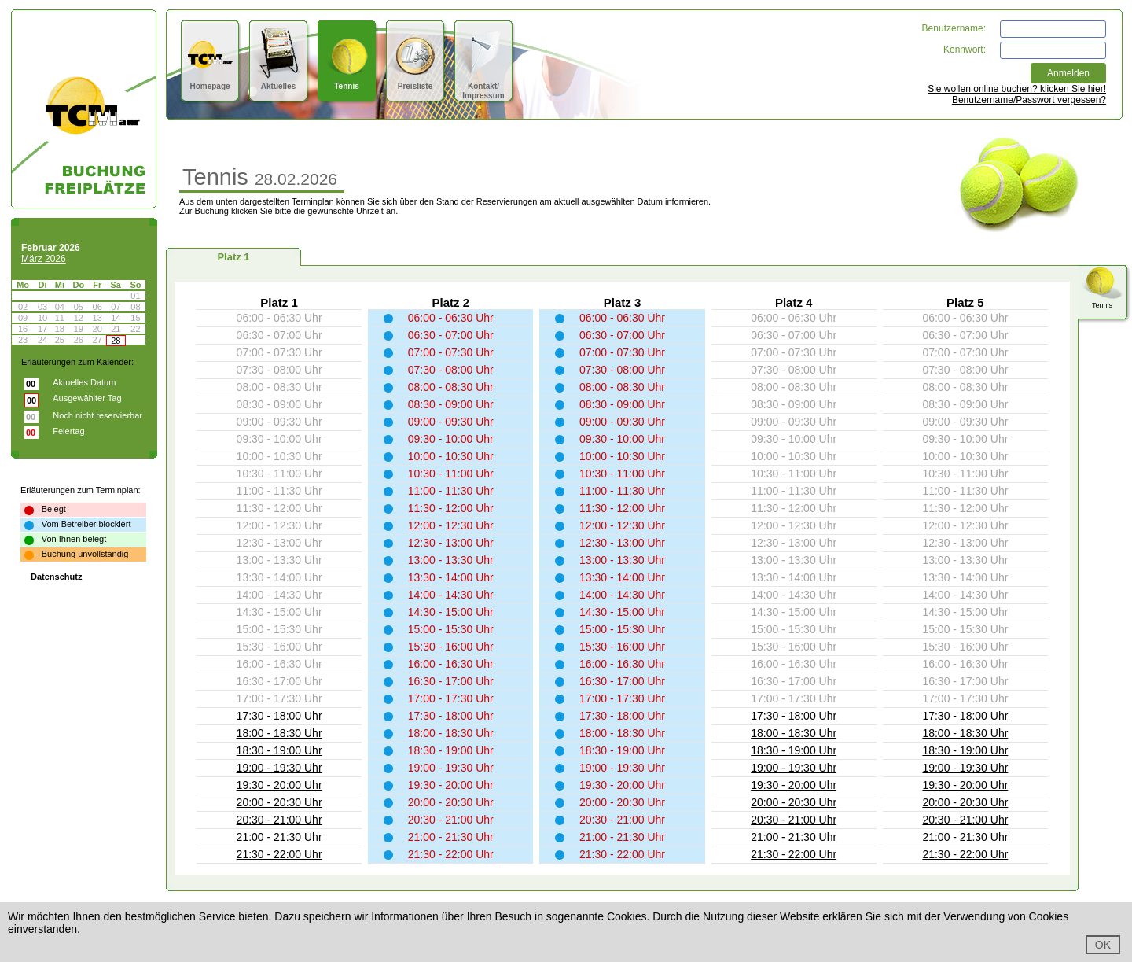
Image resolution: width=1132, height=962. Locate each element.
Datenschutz (56, 576)
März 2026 (43, 258)
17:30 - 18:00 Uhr (279, 716)
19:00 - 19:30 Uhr (279, 767)
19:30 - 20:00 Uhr (279, 785)
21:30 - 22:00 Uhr (279, 854)
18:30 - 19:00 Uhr (279, 750)
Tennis (347, 81)
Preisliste (415, 81)
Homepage (210, 81)
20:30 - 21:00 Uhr (279, 819)
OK (1103, 944)
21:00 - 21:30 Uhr (279, 837)
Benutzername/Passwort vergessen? (1029, 99)
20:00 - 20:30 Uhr (279, 802)
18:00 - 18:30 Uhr (279, 733)
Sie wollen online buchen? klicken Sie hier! (1017, 88)
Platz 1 (233, 257)
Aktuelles (278, 81)
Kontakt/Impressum (483, 86)
